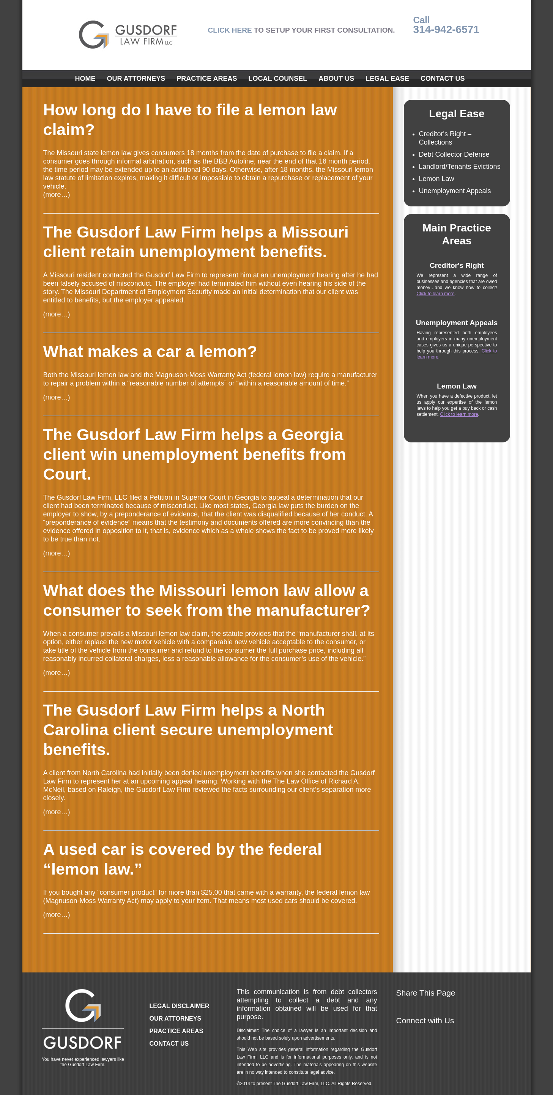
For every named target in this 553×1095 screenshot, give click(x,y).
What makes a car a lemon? (150, 351)
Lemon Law (436, 178)
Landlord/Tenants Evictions (460, 166)
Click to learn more (436, 293)
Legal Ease (387, 78)
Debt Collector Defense (454, 154)
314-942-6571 (446, 29)
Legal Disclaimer (180, 1006)
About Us (336, 78)
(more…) (56, 194)
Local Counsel (278, 78)
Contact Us (443, 78)
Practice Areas (206, 78)
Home (85, 78)
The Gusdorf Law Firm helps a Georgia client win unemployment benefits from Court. (194, 454)
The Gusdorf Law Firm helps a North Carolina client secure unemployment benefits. (188, 729)
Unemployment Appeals (455, 191)
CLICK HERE (230, 30)
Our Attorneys (136, 78)
